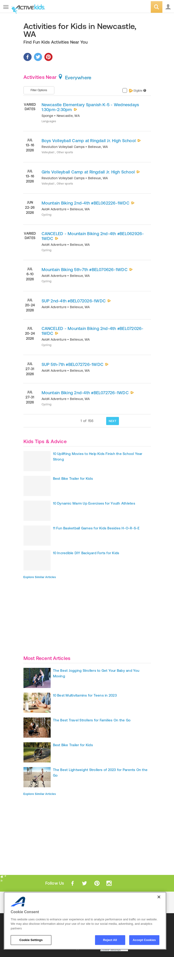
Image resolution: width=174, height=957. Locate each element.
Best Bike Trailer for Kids (73, 478)
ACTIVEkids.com (27, 7)
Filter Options (39, 90)
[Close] (159, 897)
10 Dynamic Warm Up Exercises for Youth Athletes (94, 503)
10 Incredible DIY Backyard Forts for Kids (86, 553)
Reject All (110, 940)
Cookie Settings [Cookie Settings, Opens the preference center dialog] (31, 940)
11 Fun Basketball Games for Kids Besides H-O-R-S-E (96, 528)
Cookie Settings (110, 950)
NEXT (112, 421)
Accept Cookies (144, 940)
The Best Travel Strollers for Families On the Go (92, 720)
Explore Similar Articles (39, 577)
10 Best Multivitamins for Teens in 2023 (85, 695)
